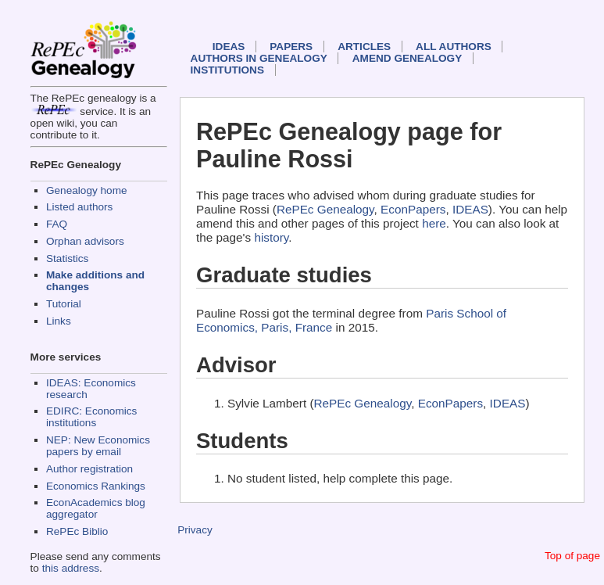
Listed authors (79, 207)
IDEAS (229, 46)
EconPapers (413, 209)
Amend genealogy (407, 58)
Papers (291, 46)
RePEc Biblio (77, 531)
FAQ (56, 224)
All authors (453, 46)
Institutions (227, 70)
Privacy (195, 530)
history (271, 237)
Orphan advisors (85, 241)
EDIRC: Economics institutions (91, 417)
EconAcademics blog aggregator (95, 508)
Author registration (89, 469)
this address (70, 568)
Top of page (572, 556)
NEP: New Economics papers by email (98, 446)
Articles (364, 46)
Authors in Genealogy (259, 58)
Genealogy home (86, 190)
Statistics (67, 258)
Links (58, 321)
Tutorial (63, 304)
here (434, 223)
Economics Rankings (95, 486)
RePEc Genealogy (325, 209)
